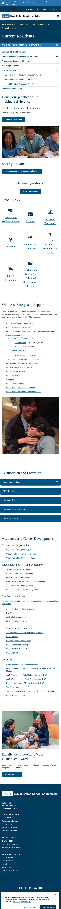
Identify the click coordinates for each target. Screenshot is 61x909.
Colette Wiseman (22, 355)
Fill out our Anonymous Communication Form (22, 171)
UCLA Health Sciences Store (17, 649)
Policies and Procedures (30, 246)
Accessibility (26, 897)
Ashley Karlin (20, 343)
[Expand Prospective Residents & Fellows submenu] (57, 61)
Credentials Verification (13, 119)
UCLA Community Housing (17, 645)
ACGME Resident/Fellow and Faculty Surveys (24, 633)
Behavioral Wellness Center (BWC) (20, 323)
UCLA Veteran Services (15, 371)
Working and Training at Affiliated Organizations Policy (30, 277)
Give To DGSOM (7, 841)
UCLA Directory (7, 858)
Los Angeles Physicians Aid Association (22, 363)
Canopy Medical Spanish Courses (19, 550)
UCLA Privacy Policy (41, 897)
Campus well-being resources (18, 327)
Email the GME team (30, 191)
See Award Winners (12, 774)
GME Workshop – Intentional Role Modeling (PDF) (26, 679)
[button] (41, 9)
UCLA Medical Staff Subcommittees (20, 558)
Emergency (6, 874)
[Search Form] (53, 9)
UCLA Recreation (11, 277)
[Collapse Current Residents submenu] (57, 70)
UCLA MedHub (12, 653)
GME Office (6, 604)
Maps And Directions (9, 861)
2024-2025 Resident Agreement (19, 569)
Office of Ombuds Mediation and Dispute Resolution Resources (31, 331)
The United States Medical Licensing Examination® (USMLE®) (31, 691)
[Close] (55, 906)
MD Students (6, 818)
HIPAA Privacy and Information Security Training (25, 581)
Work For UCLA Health (10, 844)
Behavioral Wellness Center (11, 219)
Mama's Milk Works (18, 351)
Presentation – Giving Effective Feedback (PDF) (25, 683)
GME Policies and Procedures (18, 577)
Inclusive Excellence (50, 221)
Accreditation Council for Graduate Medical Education (27, 664)
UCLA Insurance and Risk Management (22, 590)
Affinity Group (6, 867)
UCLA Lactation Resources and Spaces (50, 246)
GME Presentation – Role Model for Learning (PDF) (26, 675)
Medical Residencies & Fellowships (33, 24)
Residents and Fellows (10, 821)
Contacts (30, 221)
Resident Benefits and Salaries (18, 641)
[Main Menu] (58, 16)
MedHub (11, 246)
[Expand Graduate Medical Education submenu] (57, 52)
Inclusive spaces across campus (19, 367)
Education (11, 24)
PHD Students (7, 824)
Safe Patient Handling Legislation (19, 586)
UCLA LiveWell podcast (15, 384)
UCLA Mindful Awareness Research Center (23, 392)
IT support (10, 379)
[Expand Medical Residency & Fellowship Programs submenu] (57, 56)
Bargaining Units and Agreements (19, 573)
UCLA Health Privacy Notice (27, 901)
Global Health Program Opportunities (21, 554)
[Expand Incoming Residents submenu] (57, 66)
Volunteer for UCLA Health (11, 847)
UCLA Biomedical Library (16, 695)
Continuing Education (9, 831)
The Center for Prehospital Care (19, 687)
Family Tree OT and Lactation (22, 338)
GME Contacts (12, 637)
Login (42, 901)
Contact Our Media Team (10, 871)
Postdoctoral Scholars (9, 827)
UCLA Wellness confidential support (20, 388)
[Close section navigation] (57, 45)
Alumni (4, 864)
